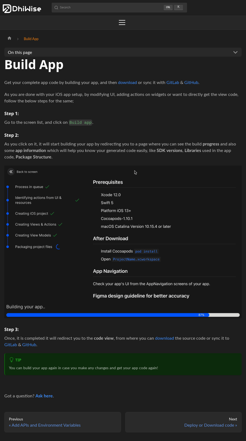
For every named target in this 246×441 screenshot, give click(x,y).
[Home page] (9, 38)
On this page (20, 52)
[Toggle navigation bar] (122, 22)
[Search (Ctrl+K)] (119, 7)
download (127, 82)
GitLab (172, 82)
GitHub (191, 82)
